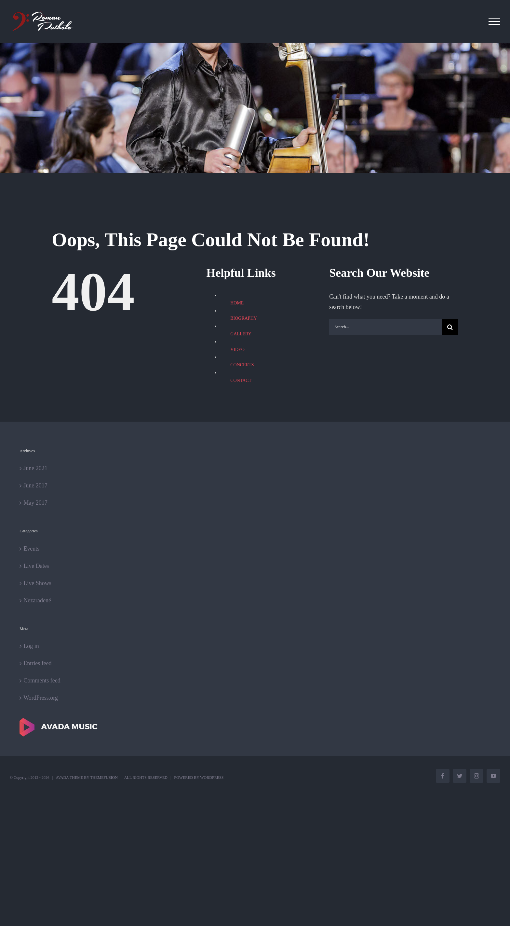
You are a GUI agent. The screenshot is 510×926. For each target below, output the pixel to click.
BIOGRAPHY (243, 318)
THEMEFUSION (104, 777)
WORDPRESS (211, 777)
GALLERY (240, 333)
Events (31, 548)
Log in (31, 646)
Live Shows (37, 583)
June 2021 (35, 468)
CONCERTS (242, 364)
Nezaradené (37, 600)
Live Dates (36, 566)
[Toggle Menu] (494, 21)
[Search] (450, 327)
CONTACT (240, 380)
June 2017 (35, 485)
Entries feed (37, 663)
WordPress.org (40, 697)
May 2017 (35, 502)
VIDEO (237, 349)
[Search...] (385, 327)
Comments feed (41, 680)
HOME (237, 303)
